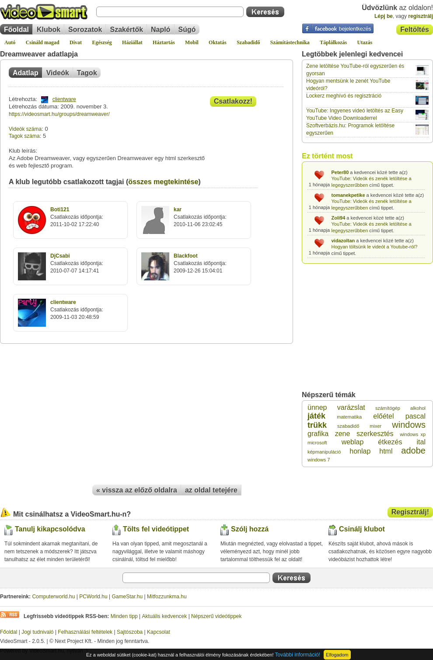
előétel (383, 416)
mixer (375, 426)
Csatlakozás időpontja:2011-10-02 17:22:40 (76, 216)
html (385, 451)
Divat (76, 42)
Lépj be (383, 16)
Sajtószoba (130, 632)
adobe (413, 450)
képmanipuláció (324, 451)
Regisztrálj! (410, 512)
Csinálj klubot (362, 529)
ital (421, 442)
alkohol (418, 408)
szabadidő (348, 426)
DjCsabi (60, 256)
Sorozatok (85, 29)
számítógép (387, 408)
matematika (349, 416)
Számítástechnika (290, 42)
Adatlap (25, 73)
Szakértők (126, 29)
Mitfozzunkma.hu (167, 597)
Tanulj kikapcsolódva (50, 529)
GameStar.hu (127, 597)
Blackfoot (186, 256)
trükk (317, 425)
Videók (57, 73)
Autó (9, 42)
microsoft (317, 442)
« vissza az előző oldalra (136, 490)
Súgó (187, 29)
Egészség (102, 42)
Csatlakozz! (233, 101)
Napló (160, 29)
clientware (64, 99)
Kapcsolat (158, 632)
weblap (353, 442)
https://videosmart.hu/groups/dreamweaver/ (59, 114)
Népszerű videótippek (216, 616)
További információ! (297, 655)
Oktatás (218, 42)
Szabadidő (248, 42)
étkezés (390, 442)
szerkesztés (374, 433)
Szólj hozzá (250, 529)
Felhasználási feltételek (85, 632)
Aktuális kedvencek (164, 616)
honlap (359, 451)
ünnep (317, 407)
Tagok (87, 73)
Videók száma (25, 129)
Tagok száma (24, 136)
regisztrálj (420, 16)
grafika (317, 433)
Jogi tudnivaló (37, 632)
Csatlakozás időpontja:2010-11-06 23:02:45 (200, 216)
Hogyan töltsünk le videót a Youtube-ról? (375, 246)
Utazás (365, 42)
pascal (415, 416)
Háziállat (132, 42)
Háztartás (164, 42)
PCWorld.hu (93, 597)
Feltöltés (414, 29)
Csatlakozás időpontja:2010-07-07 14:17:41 (76, 263)
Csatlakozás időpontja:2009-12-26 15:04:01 (200, 263)
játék (316, 416)
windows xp (413, 434)
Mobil (192, 42)
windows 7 (318, 459)
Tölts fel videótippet (156, 529)
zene (342, 433)
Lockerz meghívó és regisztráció (343, 96)
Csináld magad (42, 42)
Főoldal (16, 29)
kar (178, 209)
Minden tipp (124, 616)
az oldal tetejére (211, 490)
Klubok (48, 29)
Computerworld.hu (53, 597)
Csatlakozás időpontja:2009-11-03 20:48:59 (76, 309)
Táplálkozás (333, 42)
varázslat (351, 407)
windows (409, 425)
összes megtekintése (163, 181)
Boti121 (59, 209)
